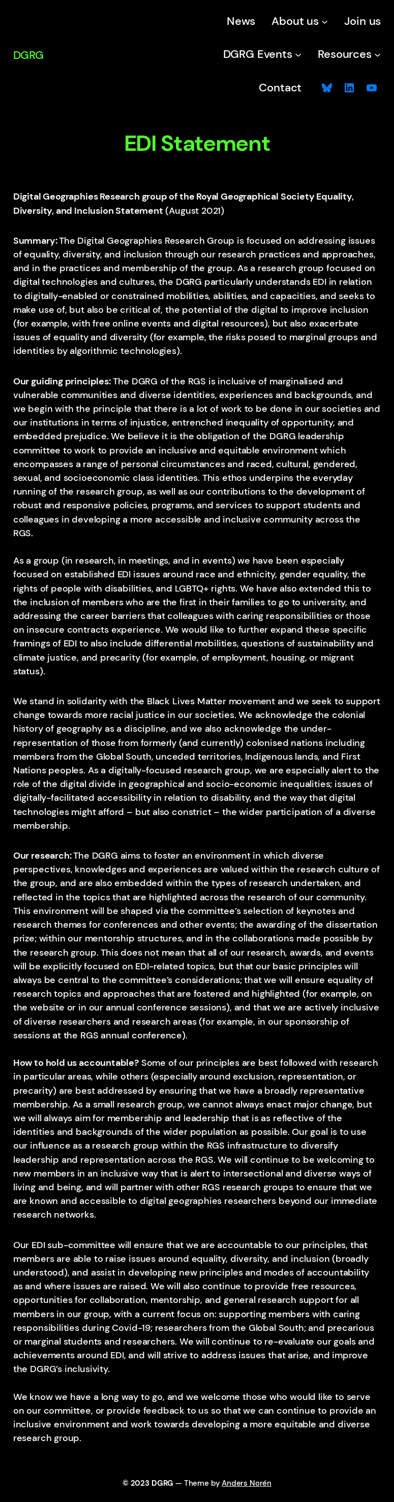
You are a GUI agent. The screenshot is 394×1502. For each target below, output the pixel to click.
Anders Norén (246, 1483)
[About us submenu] (324, 21)
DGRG (28, 55)
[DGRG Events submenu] (298, 54)
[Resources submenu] (377, 54)
